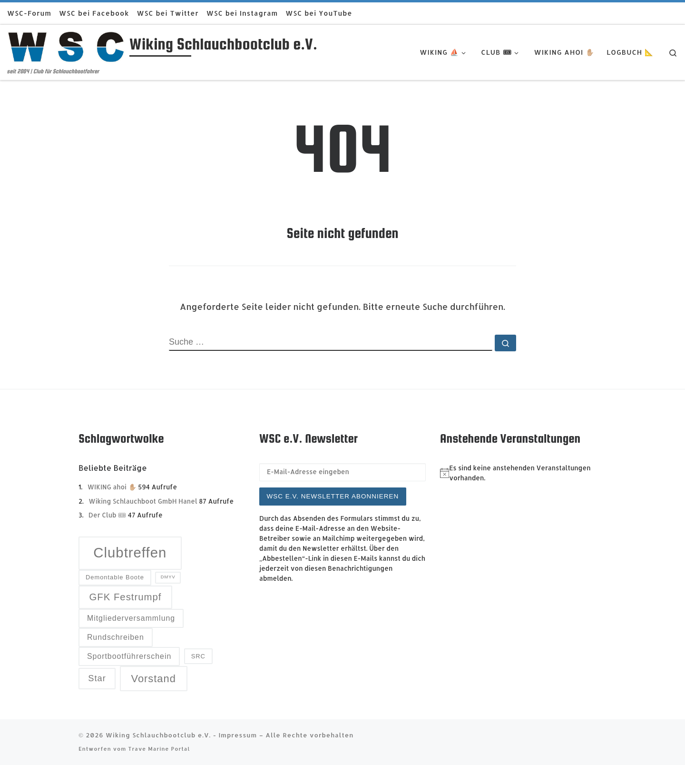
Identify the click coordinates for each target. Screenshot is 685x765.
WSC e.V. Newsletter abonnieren (333, 496)
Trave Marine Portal (159, 748)
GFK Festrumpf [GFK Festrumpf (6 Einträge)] (125, 597)
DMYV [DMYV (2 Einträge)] (168, 577)
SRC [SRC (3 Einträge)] (198, 656)
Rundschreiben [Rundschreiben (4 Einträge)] (115, 637)
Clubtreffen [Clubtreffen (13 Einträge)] (129, 552)
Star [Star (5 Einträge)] (97, 678)
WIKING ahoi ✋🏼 (112, 487)
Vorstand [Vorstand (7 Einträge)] (153, 679)
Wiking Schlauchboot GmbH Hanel (142, 501)
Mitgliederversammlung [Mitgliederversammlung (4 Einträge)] (131, 618)
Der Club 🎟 (107, 515)
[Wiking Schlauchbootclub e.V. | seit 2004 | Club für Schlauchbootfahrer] (66, 46)
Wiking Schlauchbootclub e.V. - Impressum (181, 735)
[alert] (523, 473)
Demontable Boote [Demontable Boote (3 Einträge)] (115, 577)
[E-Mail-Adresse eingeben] (342, 472)
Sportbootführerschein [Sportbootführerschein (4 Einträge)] (129, 656)
